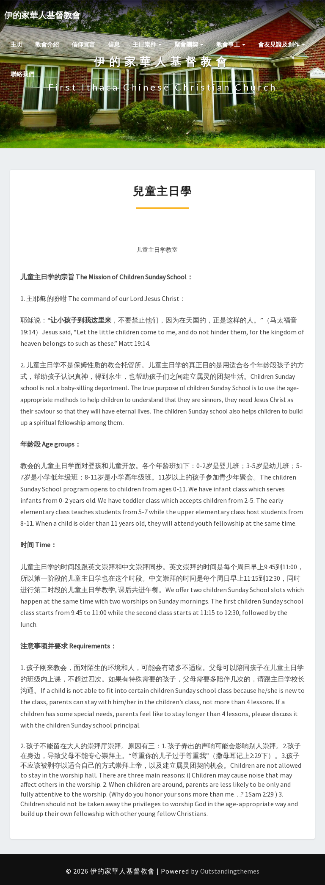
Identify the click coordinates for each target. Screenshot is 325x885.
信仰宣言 (83, 44)
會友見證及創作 (281, 44)
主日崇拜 (147, 44)
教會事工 (230, 44)
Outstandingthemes (229, 871)
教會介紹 (47, 44)
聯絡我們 (22, 73)
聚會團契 (189, 44)
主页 (16, 44)
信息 (114, 44)
